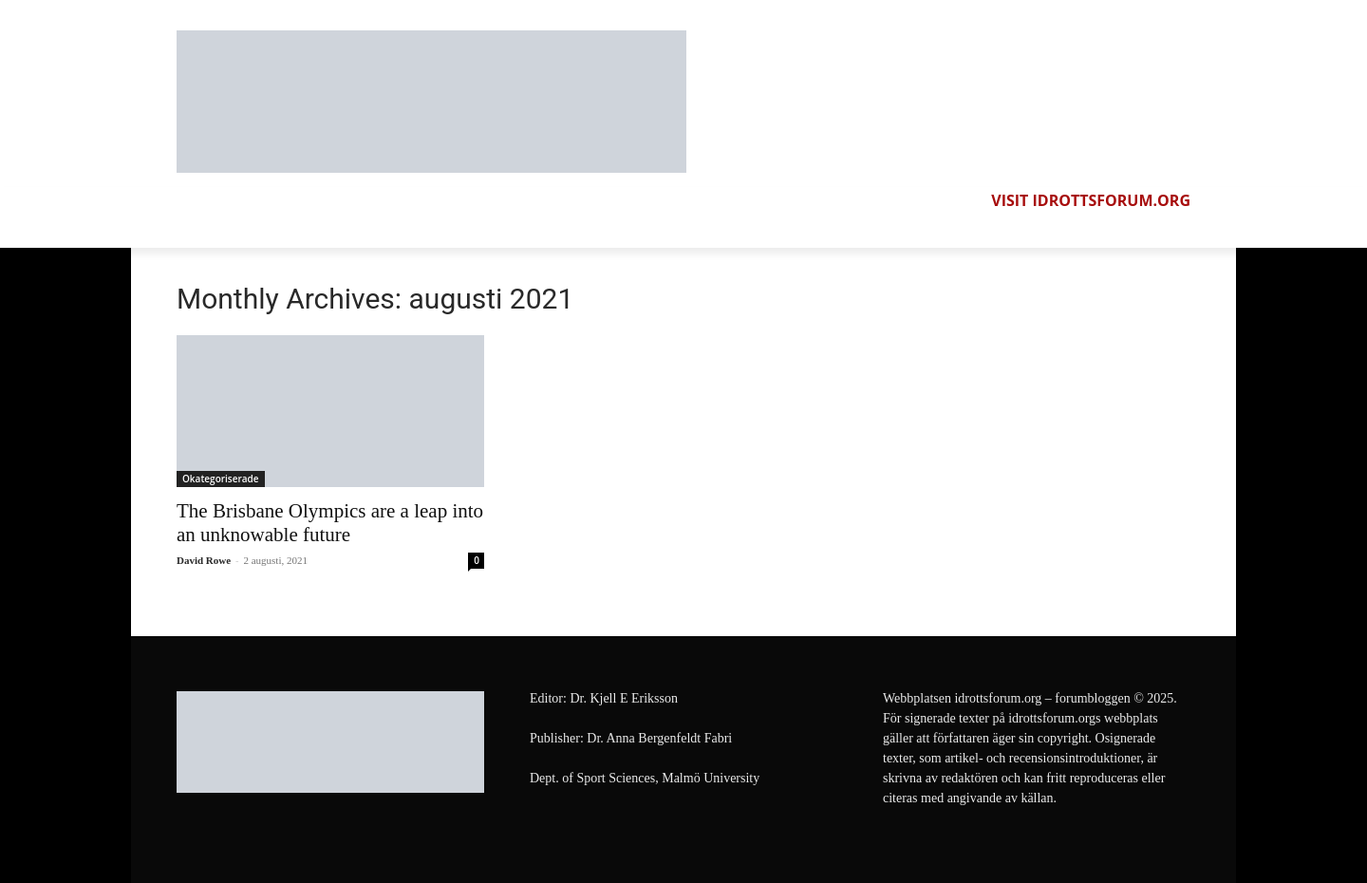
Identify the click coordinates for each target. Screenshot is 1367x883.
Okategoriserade (220, 478)
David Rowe (204, 560)
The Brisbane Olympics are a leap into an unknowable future (330, 522)
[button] (1173, 231)
